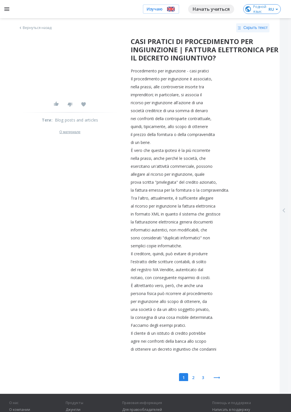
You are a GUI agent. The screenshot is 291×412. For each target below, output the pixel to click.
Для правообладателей (142, 409)
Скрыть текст (253, 27)
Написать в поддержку (231, 409)
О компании (19, 409)
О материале (69, 132)
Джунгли (73, 409)
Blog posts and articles (76, 120)
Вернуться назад (35, 28)
